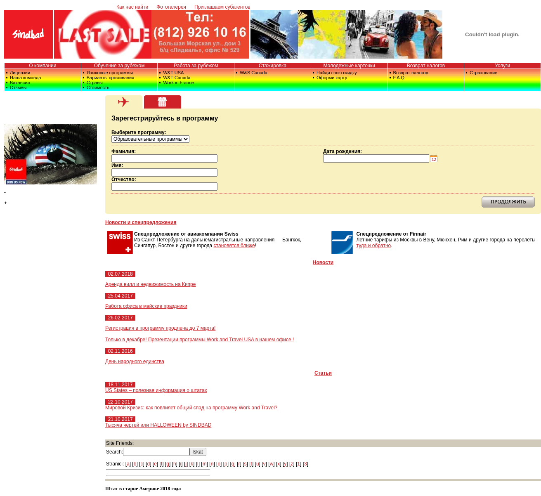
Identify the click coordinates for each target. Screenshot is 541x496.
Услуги (502, 65)
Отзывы (18, 87)
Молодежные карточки (349, 65)
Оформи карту (332, 77)
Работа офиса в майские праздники (146, 306)
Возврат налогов (426, 65)
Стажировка (272, 65)
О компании (42, 65)
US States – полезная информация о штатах (156, 390)
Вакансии (20, 82)
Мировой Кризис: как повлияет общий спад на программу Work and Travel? (191, 408)
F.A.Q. (399, 77)
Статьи (323, 373)
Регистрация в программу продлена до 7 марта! (160, 328)
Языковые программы (110, 72)
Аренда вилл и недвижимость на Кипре (150, 284)
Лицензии (20, 72)
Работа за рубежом (196, 65)
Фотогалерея (171, 7)
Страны (95, 82)
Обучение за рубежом (119, 65)
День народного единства (134, 361)
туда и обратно (374, 245)
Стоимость (98, 87)
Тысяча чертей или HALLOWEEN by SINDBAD (158, 425)
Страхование (483, 72)
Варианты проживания (111, 77)
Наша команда (25, 77)
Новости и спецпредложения (141, 222)
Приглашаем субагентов (222, 7)
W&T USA (173, 72)
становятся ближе (234, 245)
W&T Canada (176, 77)
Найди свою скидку (337, 72)
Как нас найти (132, 7)
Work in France (178, 82)
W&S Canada (253, 72)
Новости (323, 262)
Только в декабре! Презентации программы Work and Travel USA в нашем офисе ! (199, 339)
